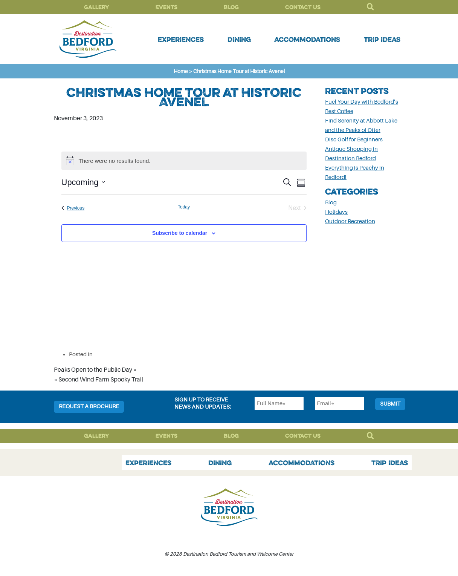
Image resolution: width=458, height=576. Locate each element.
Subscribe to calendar (179, 233)
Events (166, 7)
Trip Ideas (382, 39)
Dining (239, 39)
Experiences (181, 39)
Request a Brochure (89, 406)
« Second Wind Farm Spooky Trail (98, 379)
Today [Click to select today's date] (184, 207)
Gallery (96, 7)
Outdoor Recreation (350, 221)
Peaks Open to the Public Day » (95, 369)
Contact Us (303, 7)
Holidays (336, 212)
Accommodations (307, 39)
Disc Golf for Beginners (354, 139)
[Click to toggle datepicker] (83, 182)
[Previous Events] (73, 208)
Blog (231, 7)
